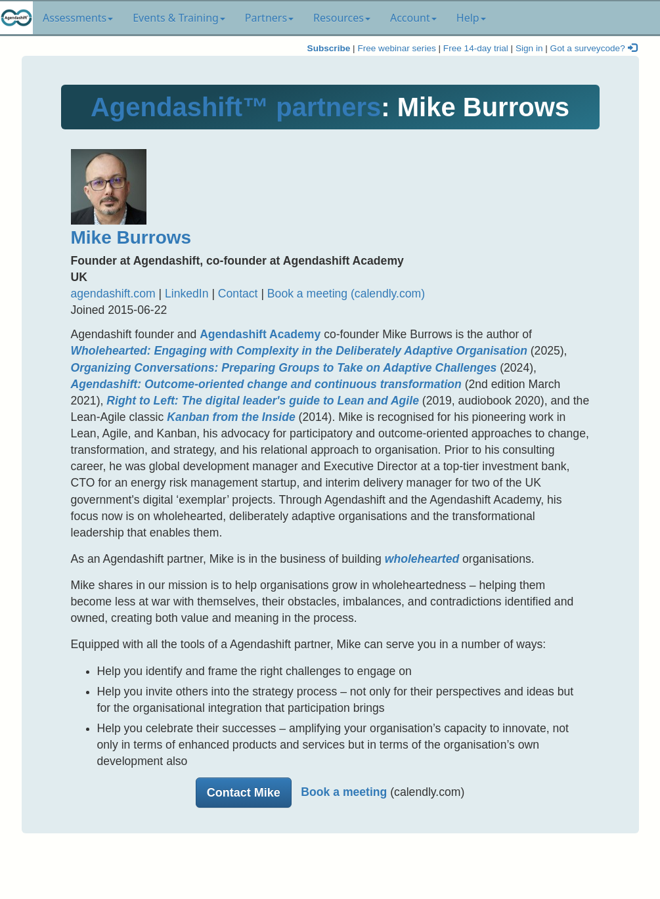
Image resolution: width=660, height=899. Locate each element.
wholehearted (422, 558)
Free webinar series (396, 48)
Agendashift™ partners (236, 107)
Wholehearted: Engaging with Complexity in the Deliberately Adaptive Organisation (299, 350)
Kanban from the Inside (231, 417)
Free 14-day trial (475, 48)
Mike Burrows (131, 237)
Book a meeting (344, 792)
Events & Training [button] (179, 18)
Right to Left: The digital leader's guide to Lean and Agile (262, 400)
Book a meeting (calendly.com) (346, 293)
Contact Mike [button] (243, 792)
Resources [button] (341, 18)
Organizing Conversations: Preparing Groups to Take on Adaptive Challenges (284, 367)
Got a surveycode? (593, 48)
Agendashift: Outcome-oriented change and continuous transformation (266, 384)
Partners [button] (269, 18)
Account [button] (413, 18)
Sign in (529, 48)
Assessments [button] (78, 18)
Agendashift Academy (260, 334)
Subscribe (329, 48)
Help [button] (471, 18)
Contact (238, 293)
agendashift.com (113, 293)
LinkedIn (187, 293)
